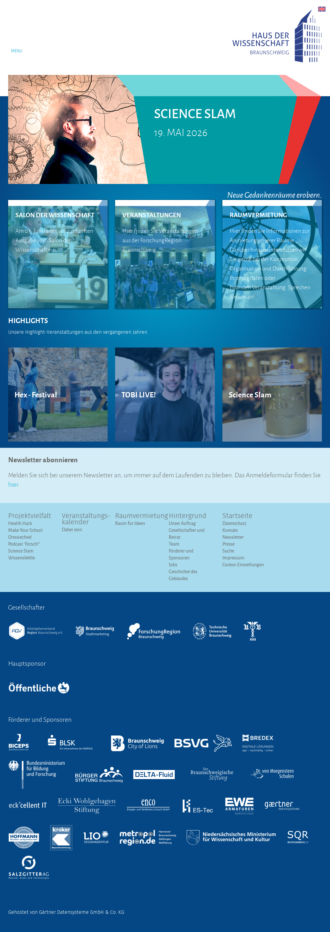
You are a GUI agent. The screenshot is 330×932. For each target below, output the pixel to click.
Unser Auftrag (182, 523)
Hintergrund (187, 516)
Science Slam (21, 550)
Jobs (173, 564)
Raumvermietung (138, 516)
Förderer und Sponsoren (181, 554)
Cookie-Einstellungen (243, 564)
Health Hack (20, 523)
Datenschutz (234, 523)
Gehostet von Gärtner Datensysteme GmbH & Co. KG (66, 912)
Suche (228, 550)
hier (13, 484)
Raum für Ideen (130, 523)
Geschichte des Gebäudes (183, 575)
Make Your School (25, 530)
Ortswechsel (20, 537)
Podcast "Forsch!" (24, 544)
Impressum (233, 557)
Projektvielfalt (29, 516)
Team (174, 544)
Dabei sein (72, 529)
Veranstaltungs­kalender (85, 519)
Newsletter (233, 537)
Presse (228, 544)
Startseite (237, 516)
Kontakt (230, 530)
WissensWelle (21, 557)
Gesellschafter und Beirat (187, 533)
